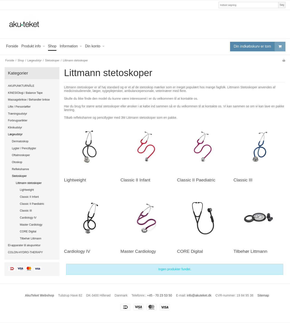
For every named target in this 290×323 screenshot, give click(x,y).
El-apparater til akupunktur (24, 245)
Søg (282, 4)
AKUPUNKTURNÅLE (21, 85)
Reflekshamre (20, 169)
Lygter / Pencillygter (24, 148)
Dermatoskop (20, 141)
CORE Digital (28, 231)
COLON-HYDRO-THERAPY (25, 252)
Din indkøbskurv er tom (259, 46)
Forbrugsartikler (17, 120)
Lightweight (27, 189)
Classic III (26, 210)
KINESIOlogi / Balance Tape (25, 92)
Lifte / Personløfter (19, 106)
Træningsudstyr (17, 113)
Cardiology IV (28, 217)
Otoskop (17, 162)
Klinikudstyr (15, 127)
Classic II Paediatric (32, 203)
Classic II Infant (29, 196)
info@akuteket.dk (199, 295)
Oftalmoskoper (21, 155)
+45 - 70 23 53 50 (159, 295)
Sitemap (263, 295)
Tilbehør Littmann (30, 238)
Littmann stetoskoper (29, 183)
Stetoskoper (19, 176)
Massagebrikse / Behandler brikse (29, 99)
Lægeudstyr (15, 134)
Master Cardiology (31, 224)
